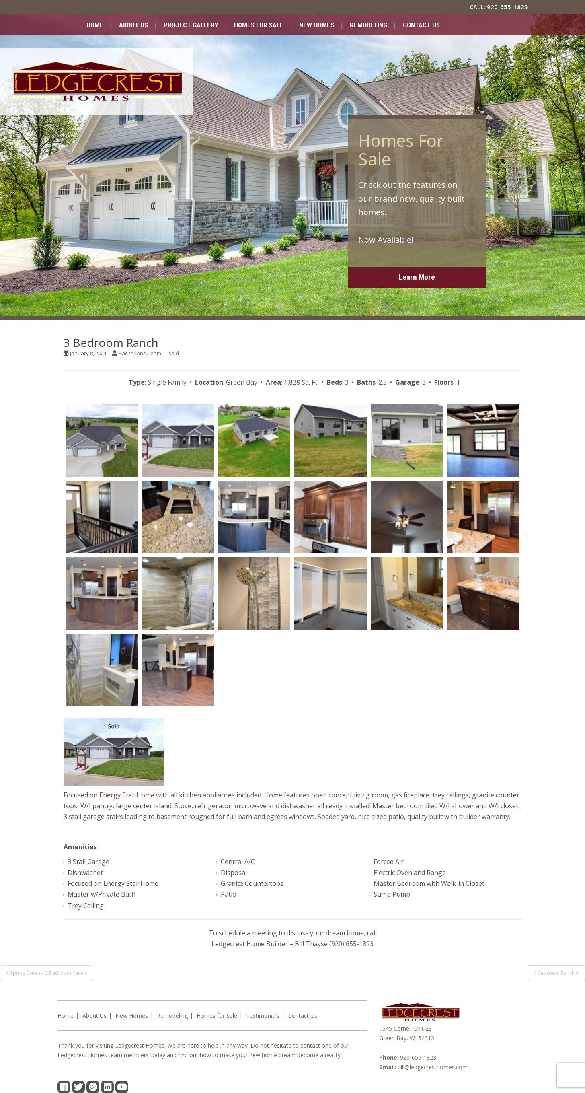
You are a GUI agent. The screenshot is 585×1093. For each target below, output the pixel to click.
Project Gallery (191, 25)
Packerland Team (140, 353)
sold (173, 353)
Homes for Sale (258, 25)
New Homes (316, 25)
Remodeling (368, 25)
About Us (133, 25)
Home (94, 25)
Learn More (417, 277)
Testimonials (262, 1015)
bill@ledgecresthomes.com (433, 1067)
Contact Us (421, 25)
